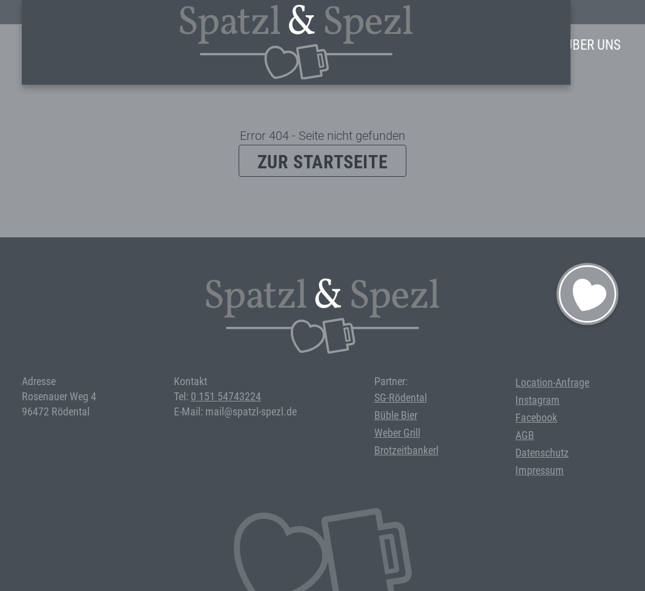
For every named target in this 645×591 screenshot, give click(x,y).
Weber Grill (397, 432)
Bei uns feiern (443, 45)
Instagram (537, 400)
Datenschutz (542, 452)
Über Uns (592, 45)
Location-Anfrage (552, 382)
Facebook (536, 417)
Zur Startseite (322, 162)
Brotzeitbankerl (406, 450)
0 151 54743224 (226, 396)
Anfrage (525, 45)
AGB (524, 435)
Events (365, 45)
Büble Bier (395, 415)
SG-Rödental (400, 397)
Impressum (539, 470)
